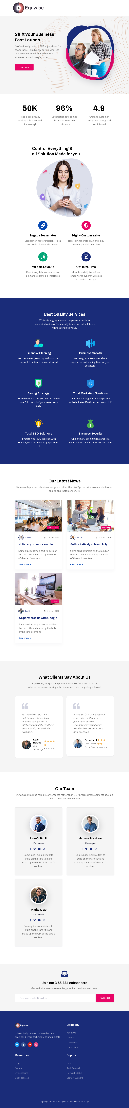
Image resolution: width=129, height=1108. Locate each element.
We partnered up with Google (37, 617)
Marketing (106, 528)
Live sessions (21, 1072)
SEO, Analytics (53, 528)
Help (17, 1063)
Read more (24, 564)
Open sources (22, 1077)
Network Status (74, 1072)
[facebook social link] (30, 849)
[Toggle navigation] (112, 7)
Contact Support (75, 1077)
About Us (71, 1032)
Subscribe (105, 998)
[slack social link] (39, 849)
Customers (72, 1042)
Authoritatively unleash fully (89, 544)
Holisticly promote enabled (36, 544)
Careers (71, 1037)
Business (55, 601)
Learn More (24, 67)
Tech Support (73, 1067)
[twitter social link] (34, 849)
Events (18, 1067)
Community (72, 1047)
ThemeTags (83, 1101)
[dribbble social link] (44, 849)
